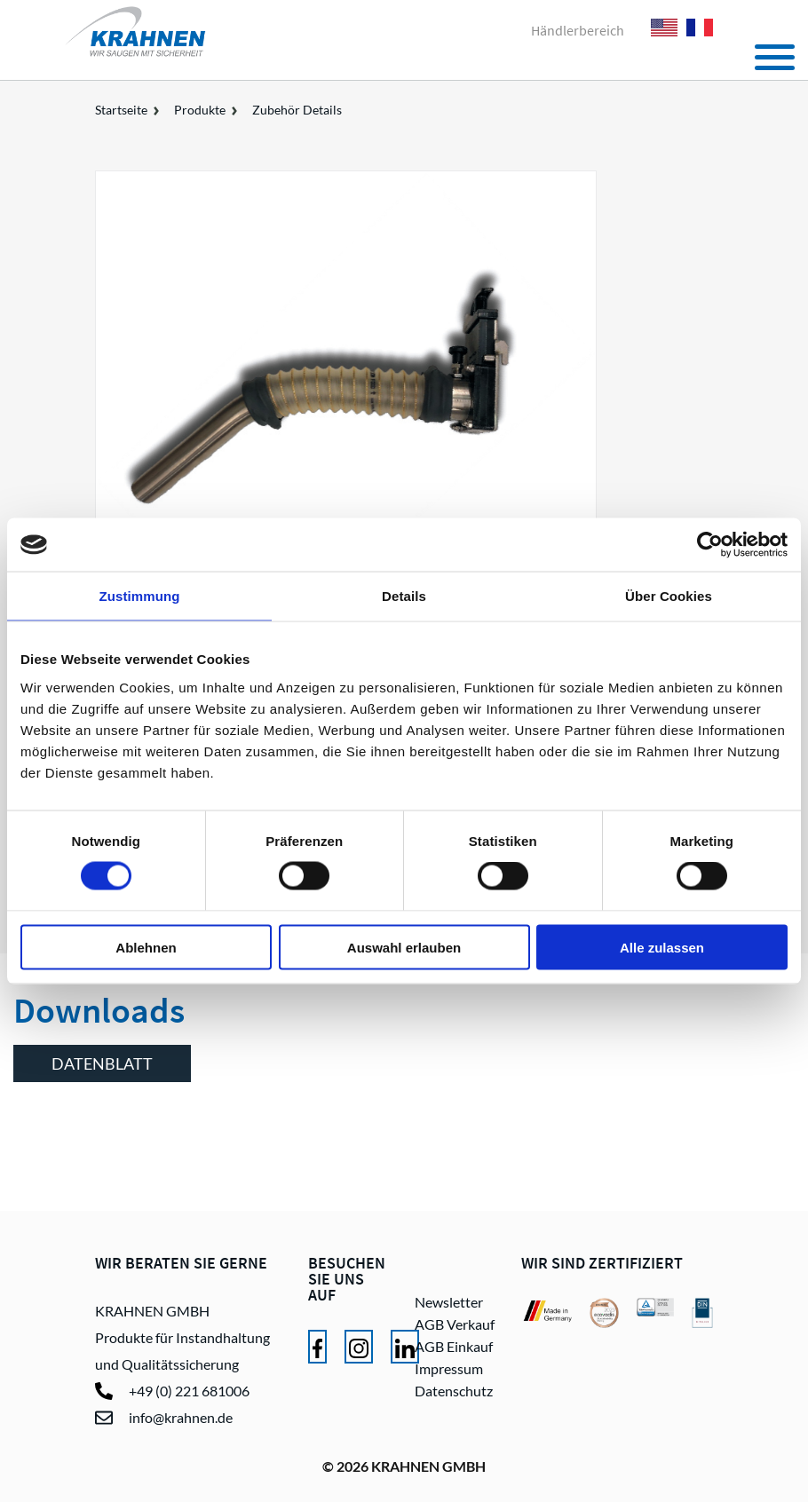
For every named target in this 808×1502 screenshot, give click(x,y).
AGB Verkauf (455, 1324)
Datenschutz (454, 1390)
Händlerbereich (577, 30)
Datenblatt (102, 1063)
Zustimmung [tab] (139, 596)
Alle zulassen (662, 946)
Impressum (449, 1368)
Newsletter (449, 1301)
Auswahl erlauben (404, 946)
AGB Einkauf (454, 1346)
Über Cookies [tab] (668, 596)
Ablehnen (145, 946)
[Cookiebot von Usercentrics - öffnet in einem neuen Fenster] (710, 545)
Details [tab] (404, 596)
